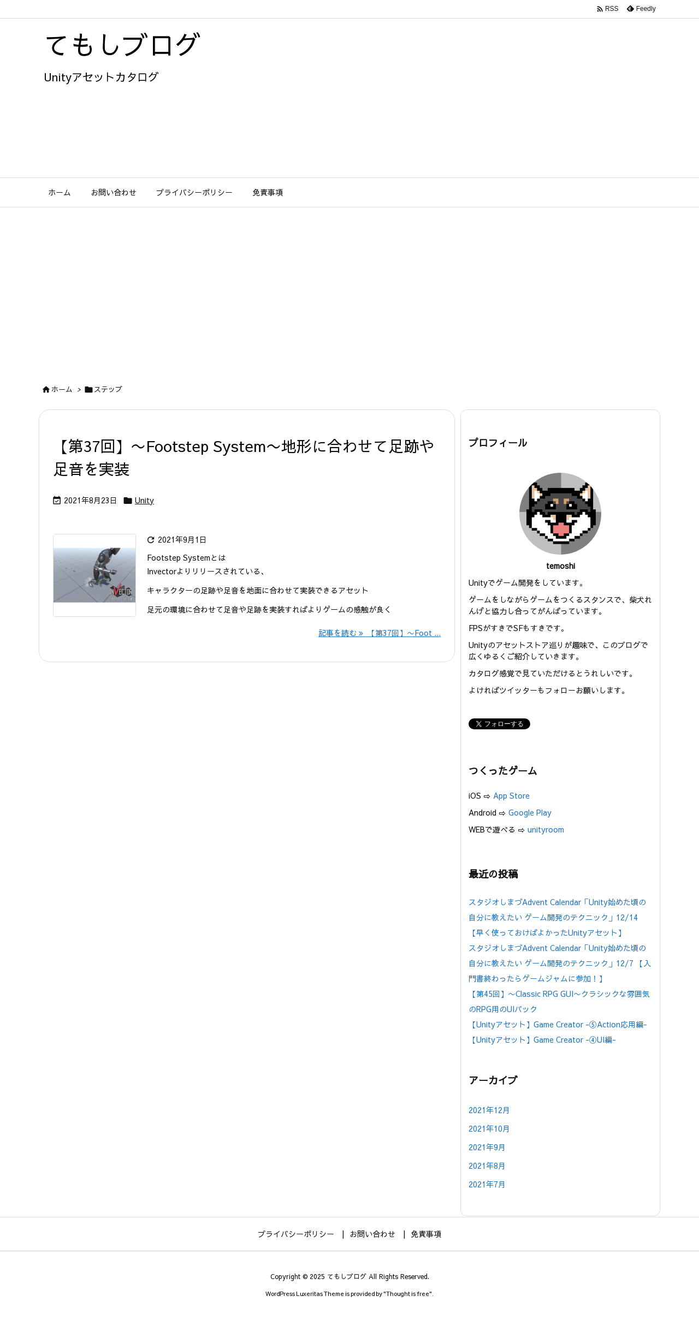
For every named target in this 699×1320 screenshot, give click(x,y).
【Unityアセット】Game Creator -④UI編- (542, 1039)
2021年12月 (489, 1109)
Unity (144, 500)
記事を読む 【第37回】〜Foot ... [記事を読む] (379, 632)
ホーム (62, 389)
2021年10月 (489, 1128)
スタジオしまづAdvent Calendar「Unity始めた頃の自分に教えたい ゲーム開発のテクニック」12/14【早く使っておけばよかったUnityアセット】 (557, 917)
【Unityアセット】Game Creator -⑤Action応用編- (558, 1024)
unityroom (546, 829)
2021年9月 (487, 1146)
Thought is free (407, 1293)
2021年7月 (487, 1184)
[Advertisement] (349, 289)
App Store (512, 795)
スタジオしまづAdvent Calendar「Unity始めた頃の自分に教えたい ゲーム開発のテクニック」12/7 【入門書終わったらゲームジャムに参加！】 (560, 963)
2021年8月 (487, 1165)
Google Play (530, 812)
